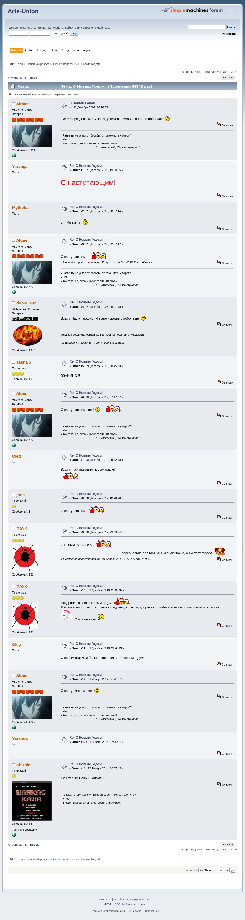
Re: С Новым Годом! (86, 166)
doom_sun (26, 303)
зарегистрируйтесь (96, 27)
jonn (20, 494)
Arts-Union (23, 11)
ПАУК (21, 528)
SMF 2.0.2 (105, 899)
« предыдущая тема (196, 71)
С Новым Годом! (83, 103)
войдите (70, 27)
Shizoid (23, 765)
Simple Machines (140, 899)
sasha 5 (23, 362)
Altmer (22, 103)
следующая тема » (224, 71)
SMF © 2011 (120, 899)
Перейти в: (191, 870)
